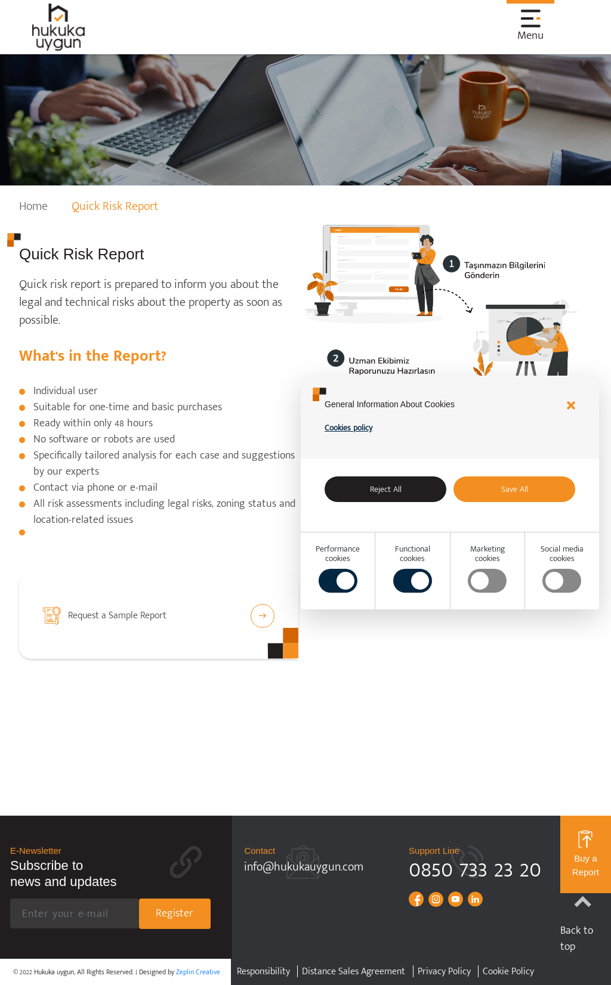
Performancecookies (338, 568)
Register (174, 913)
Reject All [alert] (386, 489)
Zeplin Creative (198, 972)
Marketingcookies (487, 568)
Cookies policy (348, 428)
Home (33, 206)
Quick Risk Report (115, 206)
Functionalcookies (412, 568)
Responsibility (263, 972)
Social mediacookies (562, 568)
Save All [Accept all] (514, 489)
